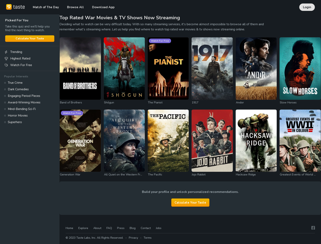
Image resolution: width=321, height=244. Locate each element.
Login (307, 7)
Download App (103, 7)
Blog (133, 228)
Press (121, 228)
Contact (146, 228)
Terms (148, 238)
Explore (83, 228)
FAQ (109, 228)
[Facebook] (313, 228)
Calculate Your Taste (30, 38)
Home (69, 228)
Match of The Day (46, 7)
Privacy (133, 238)
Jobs (158, 228)
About (97, 228)
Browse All (75, 7)
